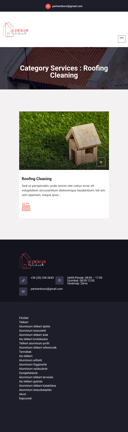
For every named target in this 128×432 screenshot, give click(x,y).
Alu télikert (26, 356)
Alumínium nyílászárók (33, 368)
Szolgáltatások (28, 373)
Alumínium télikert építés (34, 326)
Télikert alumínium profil (34, 343)
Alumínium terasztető (32, 330)
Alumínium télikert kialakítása (37, 385)
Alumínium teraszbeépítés (35, 390)
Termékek (25, 352)
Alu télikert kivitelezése (33, 339)
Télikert (24, 322)
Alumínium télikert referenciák (38, 347)
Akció (22, 394)
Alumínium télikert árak (33, 335)
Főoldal (23, 318)
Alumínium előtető (30, 360)
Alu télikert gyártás (31, 381)
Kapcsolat (25, 398)
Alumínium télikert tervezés (36, 377)
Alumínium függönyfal (33, 364)
